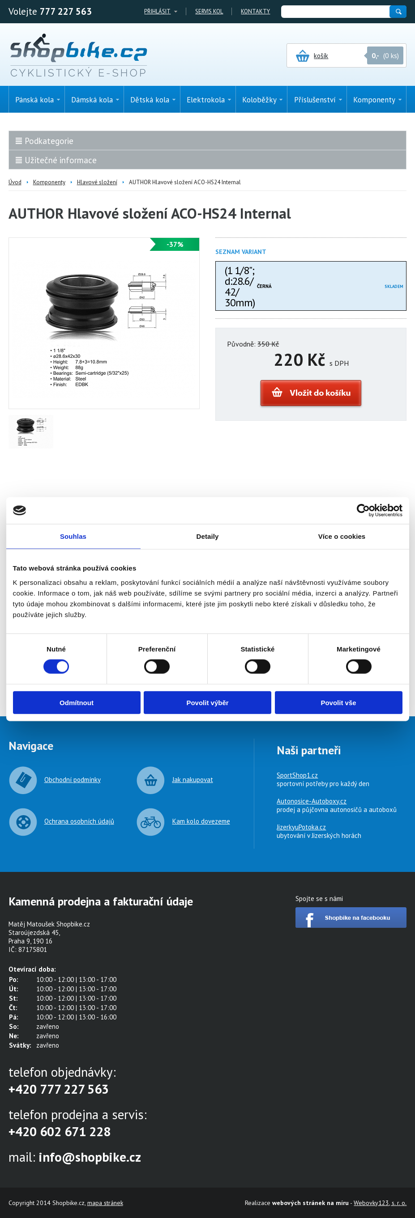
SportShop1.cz (297, 775)
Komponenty (49, 182)
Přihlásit (157, 11)
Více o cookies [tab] (342, 536)
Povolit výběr (207, 702)
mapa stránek (105, 1203)
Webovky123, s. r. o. (380, 1203)
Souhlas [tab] (73, 536)
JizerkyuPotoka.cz (301, 827)
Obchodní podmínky (72, 779)
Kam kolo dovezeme (201, 821)
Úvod (15, 182)
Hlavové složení (97, 182)
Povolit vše (338, 702)
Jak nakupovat (192, 779)
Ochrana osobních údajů (79, 821)
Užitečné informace (61, 160)
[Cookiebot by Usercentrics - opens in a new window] (363, 510)
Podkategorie (49, 140)
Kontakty (255, 11)
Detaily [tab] (208, 536)
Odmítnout (77, 702)
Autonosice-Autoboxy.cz (312, 801)
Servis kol (209, 11)
